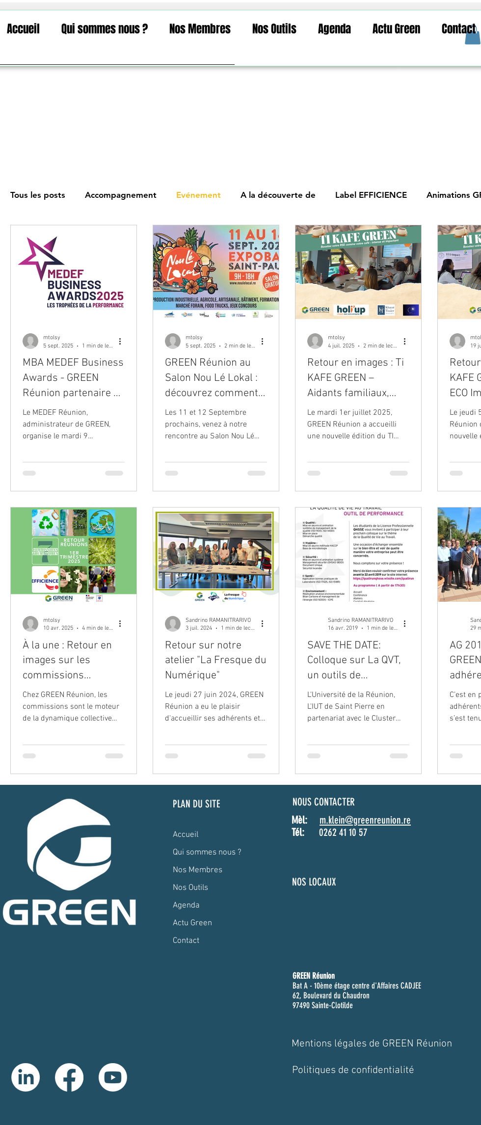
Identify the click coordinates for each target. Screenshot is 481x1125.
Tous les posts (37, 195)
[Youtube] (113, 1077)
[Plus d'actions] (123, 341)
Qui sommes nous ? (207, 852)
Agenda (186, 906)
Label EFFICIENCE (371, 195)
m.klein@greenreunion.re (365, 820)
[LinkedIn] (25, 1077)
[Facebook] (69, 1077)
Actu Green (192, 923)
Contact (186, 941)
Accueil (185, 835)
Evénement (198, 195)
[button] (105, 29)
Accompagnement (121, 195)
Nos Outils (190, 888)
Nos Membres (197, 870)
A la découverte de (278, 195)
